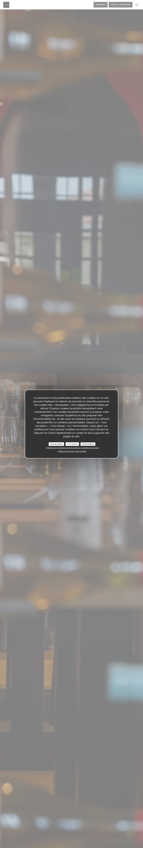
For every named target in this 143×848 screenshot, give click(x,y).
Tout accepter (56, 444)
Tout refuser (72, 444)
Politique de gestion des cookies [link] (72, 451)
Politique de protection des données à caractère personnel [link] (72, 448)
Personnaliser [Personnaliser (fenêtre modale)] (88, 444)
